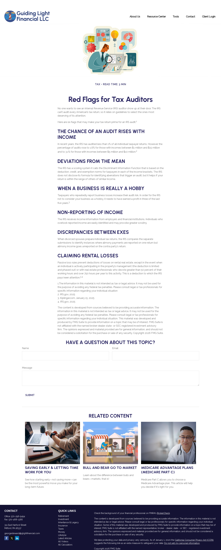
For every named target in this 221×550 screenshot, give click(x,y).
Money (61, 523)
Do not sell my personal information (182, 534)
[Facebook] (6, 529)
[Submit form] (30, 386)
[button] (134, 7)
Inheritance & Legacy (68, 513)
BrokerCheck (163, 504)
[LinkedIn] (17, 529)
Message (27, 358)
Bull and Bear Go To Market (110, 458)
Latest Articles (65, 529)
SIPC (100, 548)
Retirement (63, 507)
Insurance (63, 516)
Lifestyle (62, 526)
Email (115, 339)
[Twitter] (12, 529)
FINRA (211, 545)
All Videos (63, 532)
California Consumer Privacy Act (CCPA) (194, 531)
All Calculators (65, 535)
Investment (63, 510)
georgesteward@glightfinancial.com (22, 524)
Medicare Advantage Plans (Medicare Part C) (167, 460)
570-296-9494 (18, 507)
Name (25, 339)
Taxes (61, 519)
